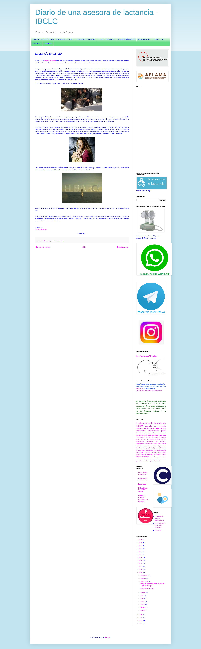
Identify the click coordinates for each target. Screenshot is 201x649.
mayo (143, 601)
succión (146, 461)
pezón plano (148, 458)
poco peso (162, 454)
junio (142, 598)
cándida (154, 452)
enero (143, 610)
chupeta (138, 446)
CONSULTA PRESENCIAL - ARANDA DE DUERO (53, 39)
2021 (141, 555)
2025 (141, 543)
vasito (159, 461)
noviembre (144, 575)
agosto (143, 592)
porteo (138, 435)
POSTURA (139, 452)
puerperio (163, 458)
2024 (141, 546)
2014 (141, 614)
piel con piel (155, 450)
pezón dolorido (146, 450)
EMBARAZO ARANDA (86, 39)
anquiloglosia (140, 443)
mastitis (163, 437)
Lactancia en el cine (41, 229)
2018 (141, 564)
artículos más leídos (151, 443)
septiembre (145, 581)
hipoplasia (156, 448)
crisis (156, 435)
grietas (163, 431)
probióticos (162, 450)
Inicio (84, 247)
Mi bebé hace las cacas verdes (143, 490)
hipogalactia (149, 448)
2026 (141, 540)
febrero (143, 607)
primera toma (156, 458)
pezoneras (162, 435)
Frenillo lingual (141, 433)
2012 (141, 620)
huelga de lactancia (153, 437)
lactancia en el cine (50, 61)
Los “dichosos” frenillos (146, 356)
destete (152, 456)
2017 (141, 567)
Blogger (107, 637)
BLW (164, 428)
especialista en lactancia (157, 433)
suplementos (140, 437)
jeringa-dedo (162, 456)
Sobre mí (48, 43)
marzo (143, 604)
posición (139, 456)
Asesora (158, 428)
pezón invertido (140, 458)
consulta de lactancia (155, 426)
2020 (141, 558)
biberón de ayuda (147, 439)
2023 (141, 549)
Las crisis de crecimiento (142, 479)
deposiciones (162, 446)
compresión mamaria (150, 446)
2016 (141, 570)
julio (142, 595)
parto (52, 241)
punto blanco (139, 461)
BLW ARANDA (144, 39)
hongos (156, 456)
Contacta (36, 43)
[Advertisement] (151, 130)
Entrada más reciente (43, 247)
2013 (141, 617)
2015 (141, 573)
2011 (141, 623)
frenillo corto (140, 448)
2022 (141, 552)
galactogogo (162, 452)
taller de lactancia (147, 435)
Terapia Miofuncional (126, 39)
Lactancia (47, 241)
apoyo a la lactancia (145, 428)
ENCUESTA (158, 39)
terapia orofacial (152, 461)
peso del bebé (154, 454)
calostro (147, 452)
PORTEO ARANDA (106, 39)
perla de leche (145, 454)
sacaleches (145, 456)
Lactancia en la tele (146, 589)
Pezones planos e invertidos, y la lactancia (143, 498)
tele (62, 241)
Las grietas (142, 484)
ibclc (150, 423)
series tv (57, 241)
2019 (141, 561)
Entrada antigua (122, 247)
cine (42, 241)
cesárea (157, 439)
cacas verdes (162, 443)
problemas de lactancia (156, 441)
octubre (143, 578)
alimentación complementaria (147, 431)
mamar (138, 454)
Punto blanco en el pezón (142, 473)
